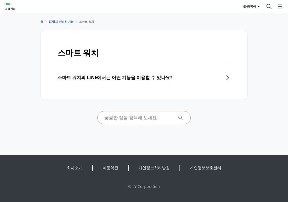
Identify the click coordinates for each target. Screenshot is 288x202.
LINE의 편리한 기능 (61, 22)
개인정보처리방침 (154, 167)
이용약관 (110, 167)
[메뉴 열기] (280, 6)
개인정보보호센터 (205, 167)
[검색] (269, 6)
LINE (7, 4)
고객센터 (10, 9)
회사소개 (74, 167)
